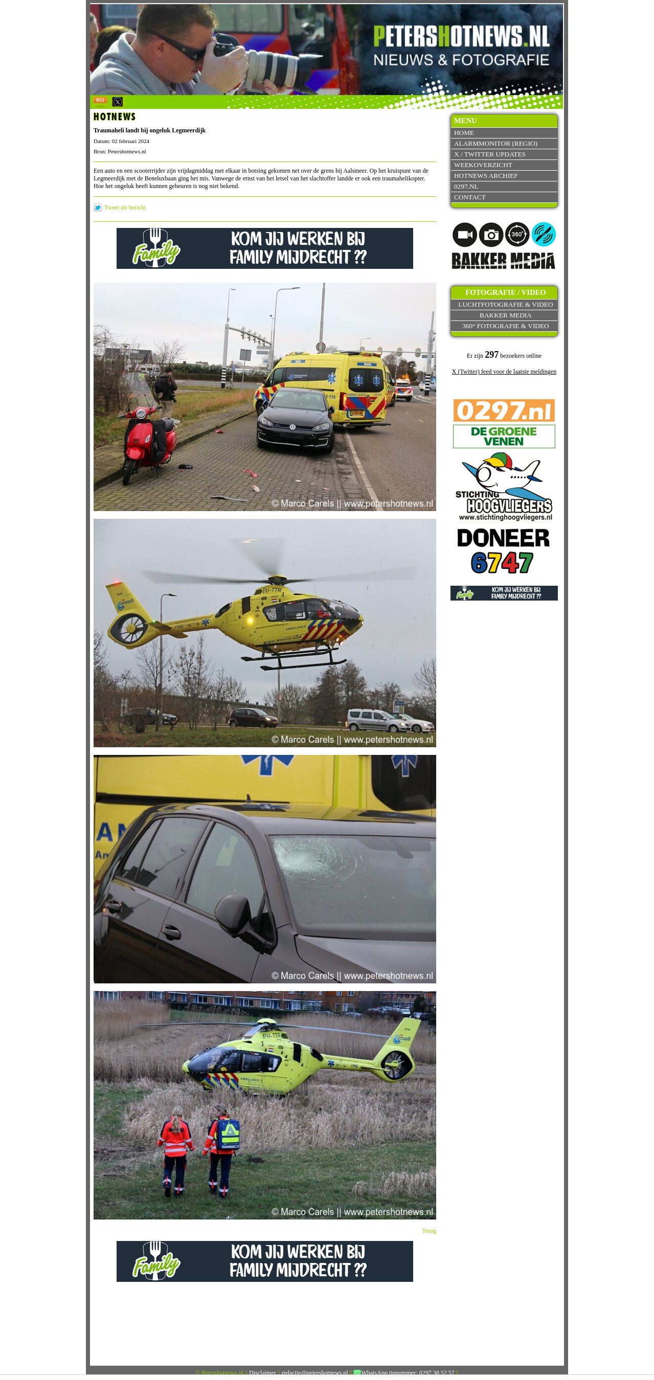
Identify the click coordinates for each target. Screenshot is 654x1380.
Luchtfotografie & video (505, 304)
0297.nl (466, 186)
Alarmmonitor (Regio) (495, 143)
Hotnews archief (486, 175)
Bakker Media (506, 315)
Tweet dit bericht (125, 207)
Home (464, 132)
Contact (470, 197)
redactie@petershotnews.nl (315, 1372)
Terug (429, 1230)
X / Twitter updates (490, 154)
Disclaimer (262, 1372)
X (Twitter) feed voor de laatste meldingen (504, 371)
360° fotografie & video (505, 326)
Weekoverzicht (483, 165)
